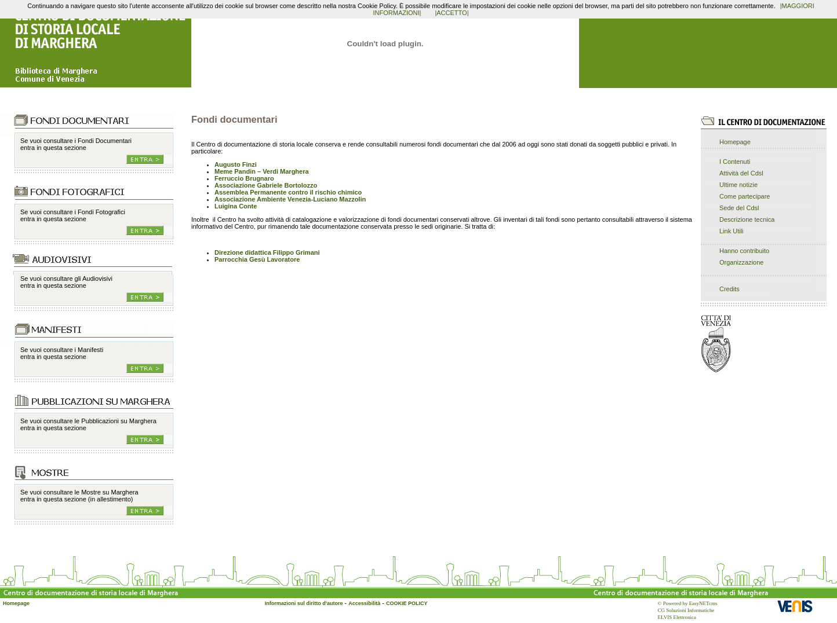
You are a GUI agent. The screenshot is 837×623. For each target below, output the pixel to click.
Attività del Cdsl (741, 173)
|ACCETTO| (451, 12)
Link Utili (731, 231)
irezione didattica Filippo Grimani (269, 252)
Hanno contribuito (744, 250)
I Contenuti (734, 161)
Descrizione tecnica (746, 219)
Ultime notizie (738, 184)
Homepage (735, 141)
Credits (729, 288)
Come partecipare (744, 196)
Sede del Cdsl (739, 207)
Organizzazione (741, 262)
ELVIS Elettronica (677, 617)
